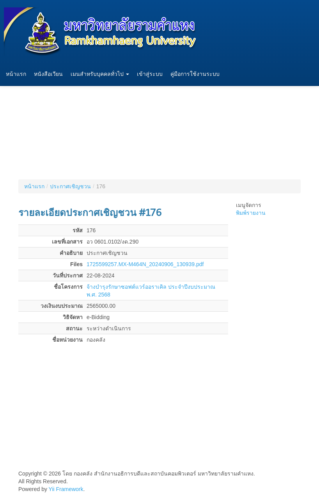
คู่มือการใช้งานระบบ (195, 74)
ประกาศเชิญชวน (70, 186)
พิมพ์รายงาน (251, 213)
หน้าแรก (16, 74)
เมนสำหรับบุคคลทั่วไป (100, 74)
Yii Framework (66, 489)
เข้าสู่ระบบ (150, 74)
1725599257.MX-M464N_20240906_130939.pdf (145, 264)
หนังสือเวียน (48, 74)
